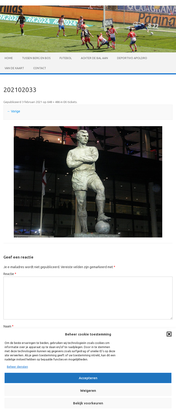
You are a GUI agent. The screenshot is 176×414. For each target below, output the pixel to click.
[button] (169, 334)
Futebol (66, 58)
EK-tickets (70, 102)
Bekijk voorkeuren (88, 403)
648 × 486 (53, 102)
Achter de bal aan (94, 58)
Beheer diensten (17, 366)
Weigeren (88, 390)
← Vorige (13, 111)
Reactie (9, 274)
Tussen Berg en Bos (36, 58)
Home (9, 58)
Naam (8, 326)
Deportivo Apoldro (132, 58)
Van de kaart (14, 68)
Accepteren (88, 378)
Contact (39, 68)
